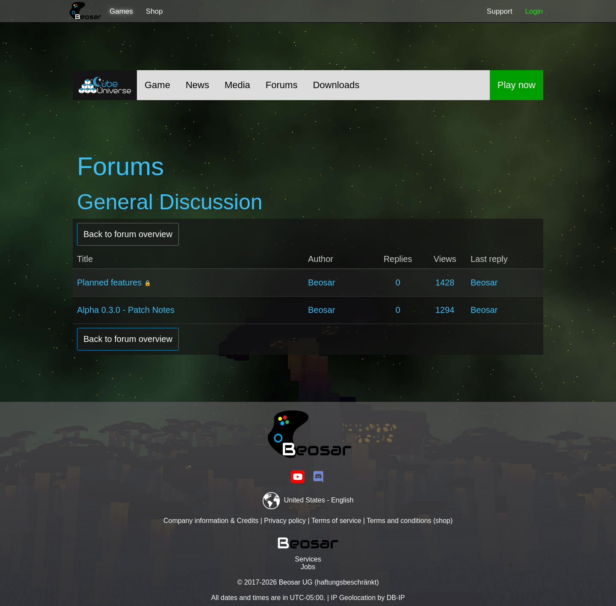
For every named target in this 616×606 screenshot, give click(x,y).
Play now (517, 85)
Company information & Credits (210, 520)
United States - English (308, 500)
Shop (154, 11)
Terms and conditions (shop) (410, 520)
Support (499, 11)
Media (237, 85)
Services (308, 559)
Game (157, 85)
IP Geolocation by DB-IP (368, 597)
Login (534, 11)
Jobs (308, 566)
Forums (282, 85)
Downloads (336, 85)
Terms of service (336, 520)
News (197, 85)
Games (121, 11)
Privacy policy (285, 520)
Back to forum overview (127, 234)
